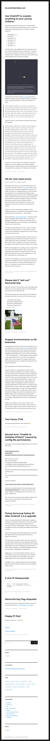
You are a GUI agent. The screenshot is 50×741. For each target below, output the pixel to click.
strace (33, 504)
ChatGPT (14, 171)
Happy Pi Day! (13, 616)
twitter (28, 686)
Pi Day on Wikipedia (10, 631)
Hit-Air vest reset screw (18, 179)
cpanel (13, 681)
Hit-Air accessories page (20, 216)
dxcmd (29, 504)
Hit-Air (25, 187)
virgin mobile (33, 569)
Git (14, 411)
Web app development (12, 715)
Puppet (17, 411)
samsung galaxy (26, 569)
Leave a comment (21, 171)
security (28, 684)
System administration (22, 504)
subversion (8, 686)
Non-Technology (15, 271)
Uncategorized (14, 331)
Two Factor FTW (14, 419)
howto (27, 271)
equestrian (23, 271)
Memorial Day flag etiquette (21, 599)
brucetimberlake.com (15, 8)
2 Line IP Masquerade (17, 578)
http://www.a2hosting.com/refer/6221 (15, 668)
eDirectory (15, 504)
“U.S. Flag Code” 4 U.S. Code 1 (25, 605)
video (25, 348)
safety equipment (32, 271)
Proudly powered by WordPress (21, 737)
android (20, 569)
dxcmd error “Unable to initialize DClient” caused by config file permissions (21, 437)
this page (26, 96)
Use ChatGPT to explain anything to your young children (18, 19)
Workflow (21, 411)
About (7, 656)
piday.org (7, 627)
